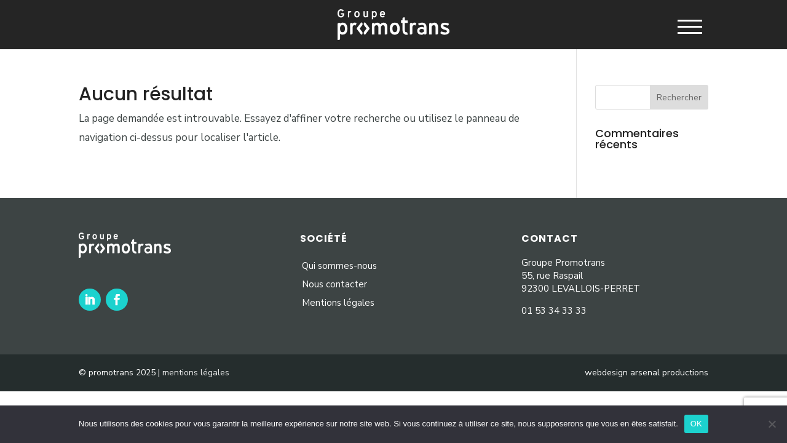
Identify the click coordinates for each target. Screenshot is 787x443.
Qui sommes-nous (339, 266)
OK (696, 423)
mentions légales (195, 372)
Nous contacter (334, 284)
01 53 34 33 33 (554, 311)
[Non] (771, 424)
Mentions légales (338, 303)
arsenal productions (669, 372)
